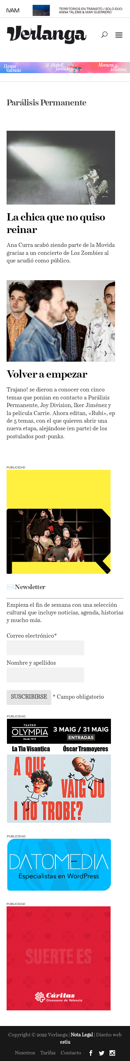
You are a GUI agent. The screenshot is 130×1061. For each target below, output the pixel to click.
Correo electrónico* (32, 636)
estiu (65, 1042)
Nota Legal (82, 1035)
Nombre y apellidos (31, 663)
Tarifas (47, 1053)
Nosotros (25, 1053)
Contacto (71, 1053)
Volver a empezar (47, 375)
